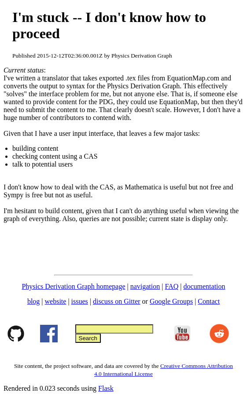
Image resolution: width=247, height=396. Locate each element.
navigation (145, 286)
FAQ (171, 286)
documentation (204, 286)
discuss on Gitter (116, 301)
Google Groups (171, 301)
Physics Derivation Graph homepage (73, 286)
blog (33, 301)
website (55, 301)
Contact (209, 301)
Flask (106, 388)
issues (79, 301)
